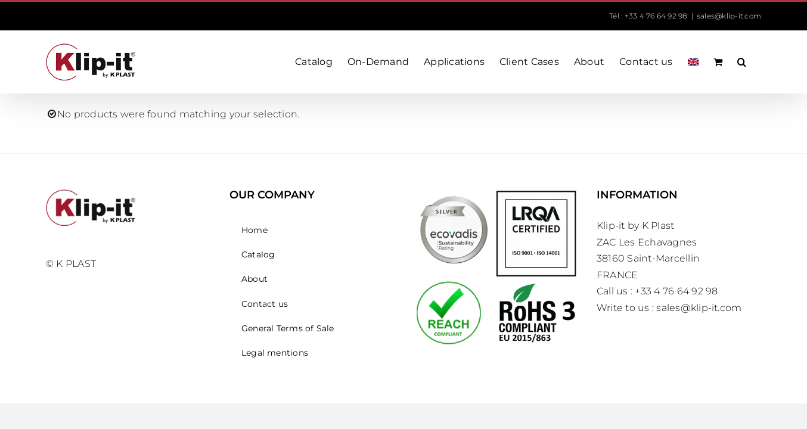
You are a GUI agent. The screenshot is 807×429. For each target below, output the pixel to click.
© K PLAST (71, 263)
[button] (756, 62)
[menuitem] (680, 62)
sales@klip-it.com (729, 15)
